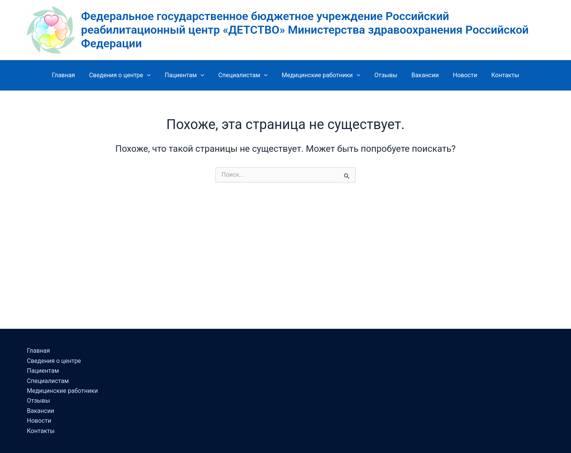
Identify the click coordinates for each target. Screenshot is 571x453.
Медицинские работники (321, 75)
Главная (71, 75)
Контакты (497, 75)
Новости (459, 75)
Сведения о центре (125, 75)
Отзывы (383, 75)
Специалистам (245, 75)
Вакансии (421, 75)
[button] (153, 75)
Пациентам (188, 75)
